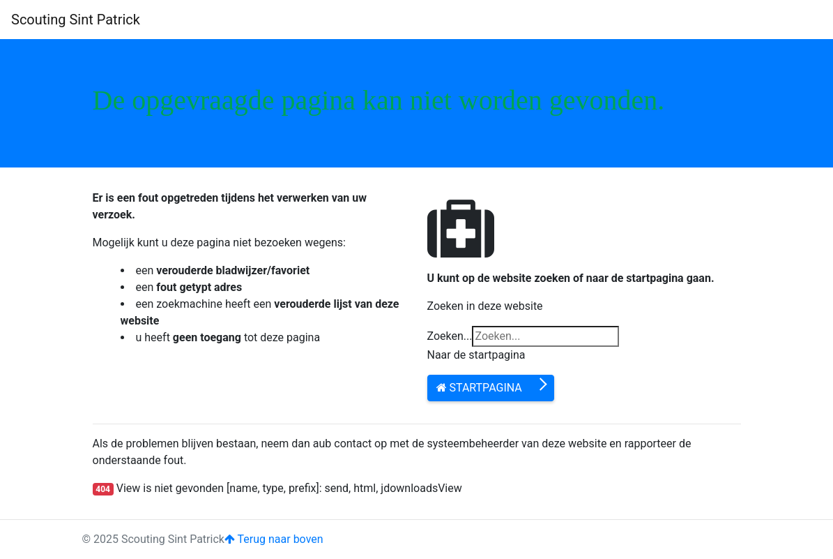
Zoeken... (450, 336)
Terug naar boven (273, 539)
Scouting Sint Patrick (75, 19)
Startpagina (479, 387)
